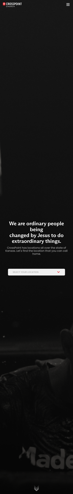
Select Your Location (36, 272)
